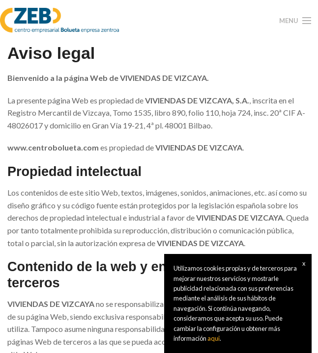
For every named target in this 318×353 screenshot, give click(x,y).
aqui (213, 338)
